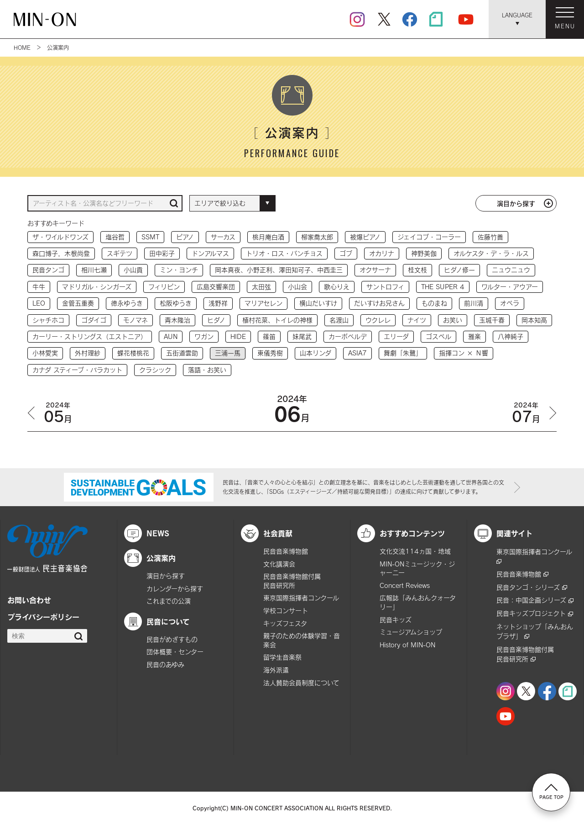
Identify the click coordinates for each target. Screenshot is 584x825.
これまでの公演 (168, 601)
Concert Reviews (405, 585)
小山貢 (133, 270)
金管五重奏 (78, 303)
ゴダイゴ (93, 320)
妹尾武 (302, 336)
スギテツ (119, 253)
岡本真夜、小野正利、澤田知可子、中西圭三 (279, 270)
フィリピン (164, 287)
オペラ (509, 303)
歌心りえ (336, 287)
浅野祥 (218, 303)
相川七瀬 (94, 270)
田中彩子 (162, 253)
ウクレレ (378, 320)
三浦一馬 (227, 353)
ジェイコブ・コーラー (429, 237)
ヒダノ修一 (459, 270)
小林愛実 (45, 353)
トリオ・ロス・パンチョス (284, 253)
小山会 (297, 287)
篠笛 (269, 336)
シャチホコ (48, 320)
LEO (38, 303)
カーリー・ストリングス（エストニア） (89, 336)
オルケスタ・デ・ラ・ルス (491, 253)
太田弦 (261, 287)
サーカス (223, 237)
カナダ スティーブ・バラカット (77, 370)
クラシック (155, 370)
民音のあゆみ (165, 664)
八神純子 (510, 336)
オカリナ (381, 253)
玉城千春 (492, 320)
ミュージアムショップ (411, 632)
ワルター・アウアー (509, 287)
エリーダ (396, 336)
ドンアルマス (210, 253)
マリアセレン (263, 303)
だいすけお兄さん (379, 303)
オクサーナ (375, 270)
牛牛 (38, 287)
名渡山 (339, 320)
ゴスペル (438, 336)
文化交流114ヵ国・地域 (415, 551)
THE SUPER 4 (442, 287)
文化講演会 (279, 564)
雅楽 (474, 336)
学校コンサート (285, 610)
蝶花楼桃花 (133, 353)
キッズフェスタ (285, 623)
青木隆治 (177, 320)
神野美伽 (424, 253)
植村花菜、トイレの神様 (277, 320)
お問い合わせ (29, 599)
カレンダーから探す (174, 588)
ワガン (204, 336)
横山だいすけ (318, 303)
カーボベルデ (347, 336)
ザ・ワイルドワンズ (60, 237)
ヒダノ (216, 320)
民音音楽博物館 (285, 551)
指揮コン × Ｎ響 (463, 353)
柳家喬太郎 (317, 237)
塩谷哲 (115, 237)
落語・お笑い (207, 370)
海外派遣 (276, 670)
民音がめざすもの (172, 639)
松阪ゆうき (176, 303)
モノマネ (135, 320)
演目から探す (516, 203)
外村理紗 (87, 353)
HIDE (238, 336)
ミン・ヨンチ (179, 270)
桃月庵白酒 (268, 237)
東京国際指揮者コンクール (301, 598)
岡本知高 (534, 320)
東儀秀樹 (270, 353)
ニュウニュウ (511, 270)
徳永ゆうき (127, 303)
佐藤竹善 (490, 237)
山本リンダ (315, 353)
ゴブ (345, 253)
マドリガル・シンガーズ (96, 287)
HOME (22, 47)
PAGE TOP (551, 791)
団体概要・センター (174, 652)
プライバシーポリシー (43, 616)
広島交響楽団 (216, 287)
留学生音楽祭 (282, 657)
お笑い (452, 320)
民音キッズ (396, 620)
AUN (170, 336)
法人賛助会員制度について (301, 683)
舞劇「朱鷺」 (403, 353)
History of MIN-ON (407, 645)
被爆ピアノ (365, 237)
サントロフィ (385, 287)
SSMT (150, 237)
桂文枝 (417, 270)
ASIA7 (357, 353)
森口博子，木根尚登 (61, 253)
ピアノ (185, 237)
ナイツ (416, 320)
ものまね (434, 303)
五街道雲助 (182, 353)
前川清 (473, 303)
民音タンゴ (48, 270)
